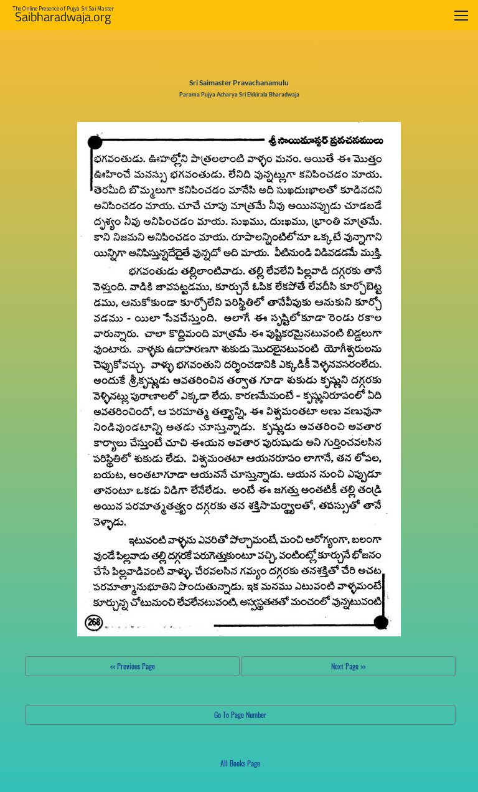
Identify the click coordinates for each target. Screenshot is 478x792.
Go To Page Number (240, 714)
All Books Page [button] (240, 763)
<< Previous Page (132, 666)
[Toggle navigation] (461, 15)
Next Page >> (348, 666)
